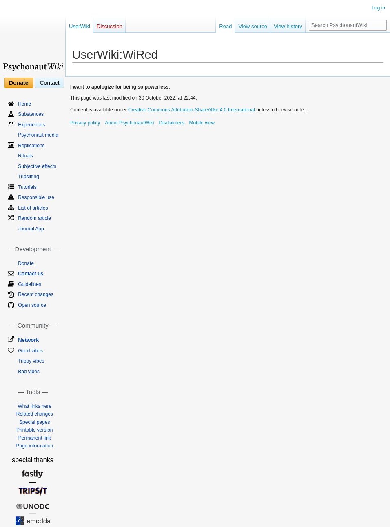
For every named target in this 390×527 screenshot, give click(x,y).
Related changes (34, 414)
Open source (32, 305)
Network (28, 340)
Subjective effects (37, 166)
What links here (34, 406)
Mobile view (202, 123)
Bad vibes (29, 371)
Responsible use (36, 197)
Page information (34, 446)
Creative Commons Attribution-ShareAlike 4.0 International (191, 110)
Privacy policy (85, 123)
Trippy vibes (31, 361)
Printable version (34, 430)
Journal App (31, 229)
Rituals (25, 156)
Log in (378, 8)
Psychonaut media (38, 135)
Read (225, 26)
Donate (18, 83)
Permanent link (34, 438)
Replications (31, 145)
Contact (49, 83)
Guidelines (29, 284)
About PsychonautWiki (129, 123)
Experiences (31, 125)
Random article (34, 218)
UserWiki (79, 26)
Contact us (30, 274)
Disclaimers (171, 123)
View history (288, 26)
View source (252, 26)
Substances (31, 114)
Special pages (34, 422)
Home (24, 104)
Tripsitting (28, 176)
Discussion (109, 26)
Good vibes (30, 351)
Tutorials (27, 187)
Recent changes (35, 294)
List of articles (33, 208)
